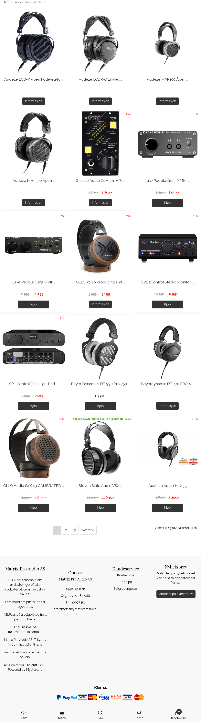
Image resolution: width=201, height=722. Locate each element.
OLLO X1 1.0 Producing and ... (100, 282)
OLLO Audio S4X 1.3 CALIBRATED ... (33, 485)
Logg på (126, 582)
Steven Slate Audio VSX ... (100, 485)
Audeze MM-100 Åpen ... (167, 79)
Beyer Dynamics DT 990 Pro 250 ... (100, 384)
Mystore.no (34, 669)
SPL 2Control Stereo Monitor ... (167, 282)
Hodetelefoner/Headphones (28, 2)
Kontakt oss (125, 575)
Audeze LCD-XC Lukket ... (100, 79)
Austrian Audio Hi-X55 (167, 485)
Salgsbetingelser (126, 588)
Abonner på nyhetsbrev (176, 594)
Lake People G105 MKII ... (33, 282)
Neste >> (88, 530)
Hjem (6, 2)
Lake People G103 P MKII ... (167, 180)
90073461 (78, 602)
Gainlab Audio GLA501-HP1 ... (100, 180)
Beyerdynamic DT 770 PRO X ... (167, 384)
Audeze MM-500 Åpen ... (34, 180)
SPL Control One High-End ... (33, 384)
